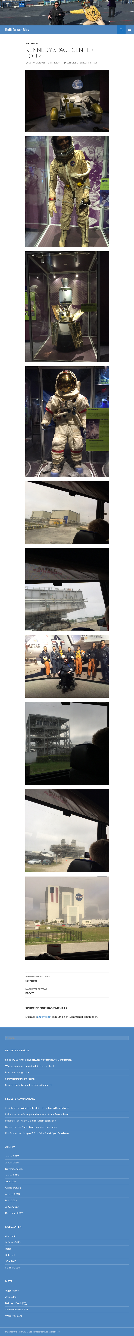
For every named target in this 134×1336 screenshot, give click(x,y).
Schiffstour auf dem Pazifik (20, 1078)
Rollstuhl (10, 1254)
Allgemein (31, 43)
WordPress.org (13, 1315)
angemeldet (44, 1016)
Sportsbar (67, 978)
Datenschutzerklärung (15, 1331)
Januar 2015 (12, 1175)
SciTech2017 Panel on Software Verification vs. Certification (38, 1059)
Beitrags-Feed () (16, 1303)
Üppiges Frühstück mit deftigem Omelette (28, 1084)
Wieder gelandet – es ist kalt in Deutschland (29, 1066)
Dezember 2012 (14, 1212)
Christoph (55, 62)
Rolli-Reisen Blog (17, 30)
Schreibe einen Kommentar (82, 62)
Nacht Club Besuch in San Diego (38, 1120)
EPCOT (67, 991)
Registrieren (12, 1290)
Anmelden (11, 1296)
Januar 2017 (12, 1156)
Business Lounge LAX (17, 1072)
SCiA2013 (10, 1261)
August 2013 (12, 1194)
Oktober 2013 (13, 1187)
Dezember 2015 (14, 1168)
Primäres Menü (130, 29)
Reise (8, 1248)
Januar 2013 (12, 1206)
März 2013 (11, 1200)
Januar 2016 (12, 1162)
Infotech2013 (13, 1242)
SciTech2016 (12, 1267)
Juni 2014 (10, 1181)
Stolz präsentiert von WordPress (44, 1331)
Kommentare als (16, 1309)
